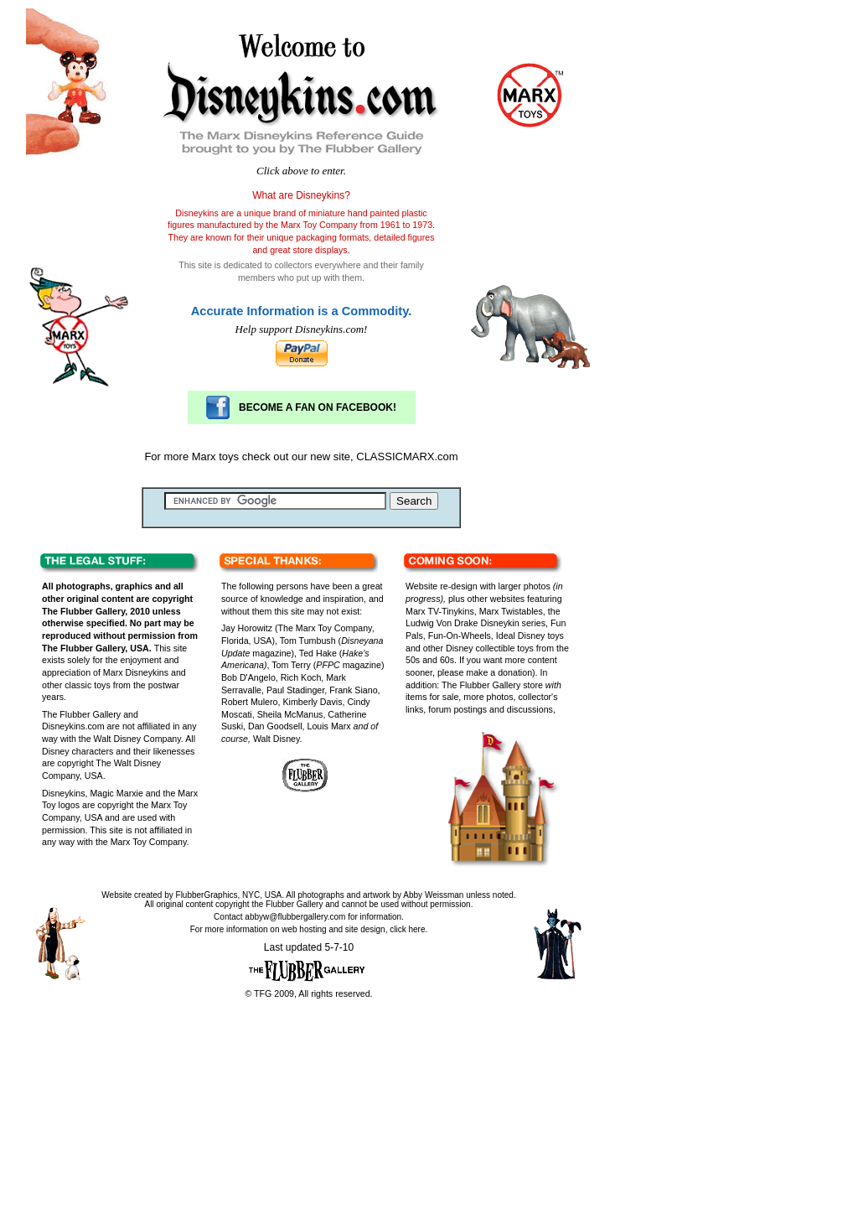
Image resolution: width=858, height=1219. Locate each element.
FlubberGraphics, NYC (218, 895)
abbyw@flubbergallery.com (296, 916)
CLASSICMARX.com (406, 456)
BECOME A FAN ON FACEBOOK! (317, 407)
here (416, 929)
